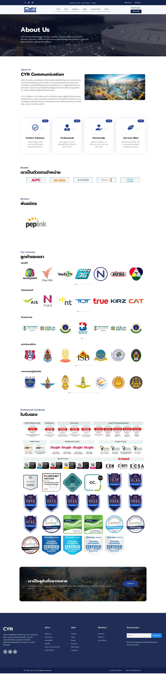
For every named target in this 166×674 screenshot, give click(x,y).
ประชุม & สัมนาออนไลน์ (52, 647)
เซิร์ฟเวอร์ (48, 634)
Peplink (73, 634)
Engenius (74, 644)
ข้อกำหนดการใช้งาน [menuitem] (116, 671)
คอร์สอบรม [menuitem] (75, 9)
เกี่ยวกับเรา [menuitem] (128, 3)
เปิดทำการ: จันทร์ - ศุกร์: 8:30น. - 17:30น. (82, 3)
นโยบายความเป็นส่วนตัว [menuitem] (133, 671)
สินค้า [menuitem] (66, 9)
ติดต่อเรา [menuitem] (138, 3)
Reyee (73, 641)
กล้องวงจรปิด (49, 650)
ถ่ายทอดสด (48, 637)
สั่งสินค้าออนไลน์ (135, 8)
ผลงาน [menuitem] (107, 9)
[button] (136, 12)
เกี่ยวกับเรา (101, 634)
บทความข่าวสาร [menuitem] (95, 9)
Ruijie (73, 637)
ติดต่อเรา (101, 637)
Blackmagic (75, 647)
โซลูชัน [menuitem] (85, 9)
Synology (74, 650)
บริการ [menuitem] (58, 9)
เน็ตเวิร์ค (47, 644)
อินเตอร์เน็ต (48, 641)
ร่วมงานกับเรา (102, 641)
